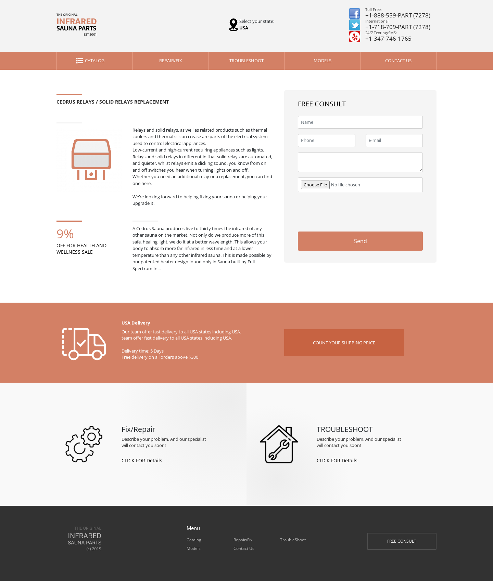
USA (243, 28)
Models (322, 60)
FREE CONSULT (401, 541)
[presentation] (371, 211)
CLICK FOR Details (142, 460)
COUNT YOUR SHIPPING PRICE (344, 343)
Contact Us (398, 60)
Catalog (94, 60)
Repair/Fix (170, 60)
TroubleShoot (246, 60)
